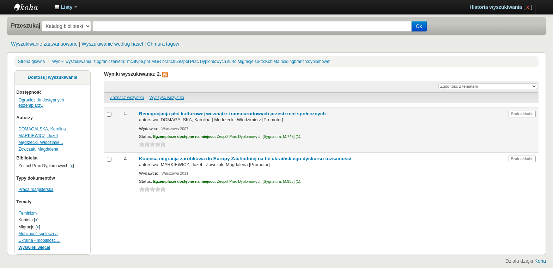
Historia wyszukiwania (496, 7)
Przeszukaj (25, 25)
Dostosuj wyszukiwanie (53, 77)
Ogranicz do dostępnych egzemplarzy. (41, 103)
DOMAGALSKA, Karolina (42, 129)
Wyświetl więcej (34, 247)
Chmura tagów (163, 44)
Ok (419, 26)
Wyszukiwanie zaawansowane (44, 44)
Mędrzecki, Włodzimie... (40, 142)
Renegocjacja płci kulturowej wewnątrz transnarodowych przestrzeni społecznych (232, 113)
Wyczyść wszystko (167, 97)
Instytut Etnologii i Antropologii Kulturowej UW (31, 7)
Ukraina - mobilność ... (39, 240)
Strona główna (31, 61)
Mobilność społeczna (37, 233)
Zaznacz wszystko (127, 97)
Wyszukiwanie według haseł (112, 44)
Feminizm (27, 213)
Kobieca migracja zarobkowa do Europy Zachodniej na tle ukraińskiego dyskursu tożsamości (245, 158)
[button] (66, 7)
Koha (540, 261)
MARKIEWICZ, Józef (38, 135)
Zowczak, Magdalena (38, 149)
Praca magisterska (35, 189)
